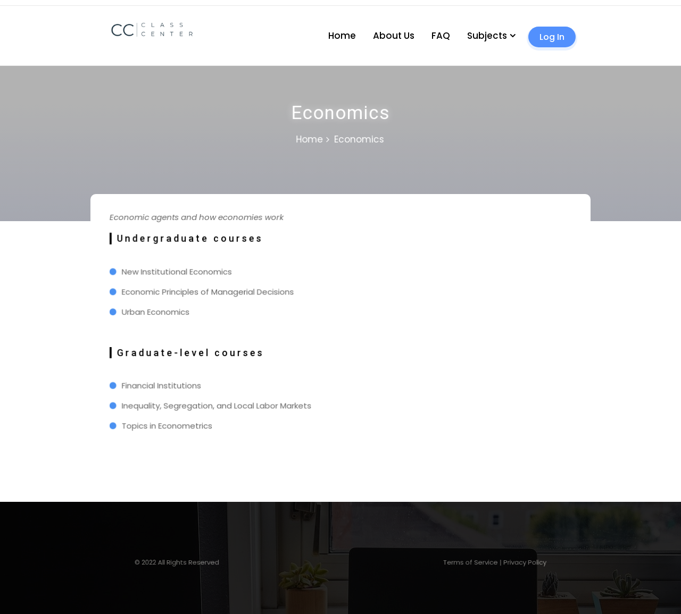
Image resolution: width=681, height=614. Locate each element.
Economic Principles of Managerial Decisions (211, 293)
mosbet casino (2, 5)
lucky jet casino (16, 5)
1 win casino (11, 5)
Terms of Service (441, 562)
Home (342, 35)
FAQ (440, 35)
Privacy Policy (482, 562)
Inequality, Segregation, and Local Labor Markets (220, 403)
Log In (551, 37)
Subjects (487, 35)
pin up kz (7, 5)
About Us (393, 35)
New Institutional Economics (181, 273)
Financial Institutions (166, 384)
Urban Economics (161, 312)
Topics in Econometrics (172, 423)
